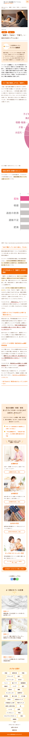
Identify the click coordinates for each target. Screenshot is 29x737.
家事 (19, 710)
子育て (4, 32)
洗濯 (6, 673)
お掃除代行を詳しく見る (14, 472)
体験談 (14, 720)
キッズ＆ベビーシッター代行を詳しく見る (14, 562)
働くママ (12, 32)
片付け (20, 680)
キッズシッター (10, 693)
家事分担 (14, 673)
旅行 (19, 677)
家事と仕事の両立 (10, 706)
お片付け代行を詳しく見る (14, 531)
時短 (19, 713)
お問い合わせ (14, 728)
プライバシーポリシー (14, 725)
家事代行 (20, 693)
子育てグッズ (20, 703)
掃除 (19, 690)
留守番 (6, 696)
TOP (14, 722)
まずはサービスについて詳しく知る (14, 569)
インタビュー (10, 713)
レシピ (10, 710)
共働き (6, 686)
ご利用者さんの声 (9, 703)
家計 (23, 686)
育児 (21, 716)
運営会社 (14, 730)
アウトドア (10, 677)
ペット (6, 683)
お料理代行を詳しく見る (14, 501)
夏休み (10, 690)
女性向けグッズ (19, 700)
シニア (14, 686)
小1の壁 (23, 696)
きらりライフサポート (10, 716)
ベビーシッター (10, 680)
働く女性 (14, 696)
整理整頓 (23, 683)
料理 (23, 673)
